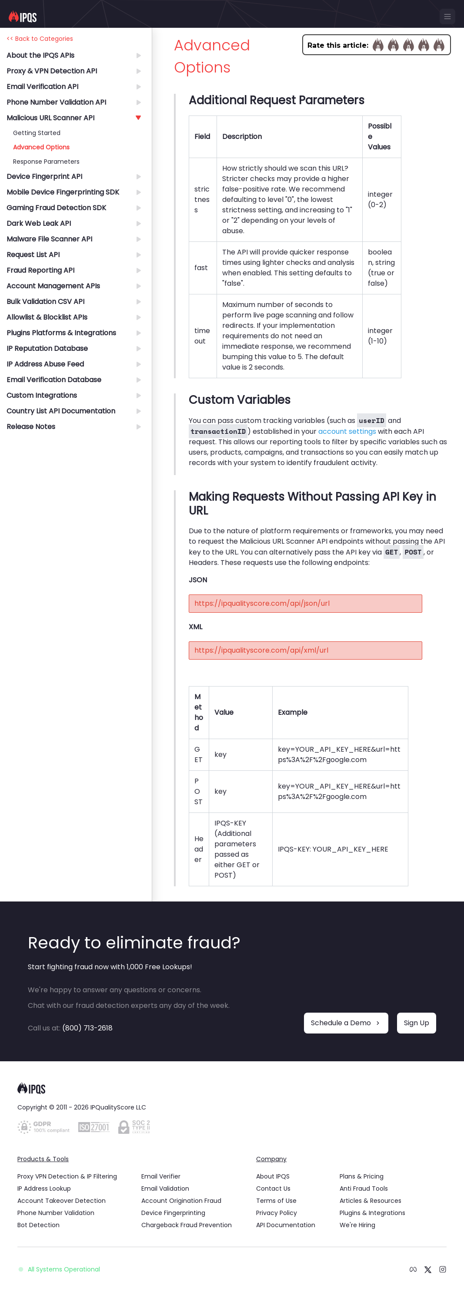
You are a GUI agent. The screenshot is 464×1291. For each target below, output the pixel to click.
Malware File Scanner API (49, 239)
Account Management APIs (53, 286)
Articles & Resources (370, 1200)
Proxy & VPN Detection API (52, 71)
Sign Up (416, 1023)
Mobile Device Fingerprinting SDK (63, 192)
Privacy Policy (276, 1212)
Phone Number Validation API (56, 102)
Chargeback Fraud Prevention (186, 1225)
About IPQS (273, 1176)
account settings (347, 431)
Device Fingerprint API (44, 177)
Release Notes (31, 427)
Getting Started (36, 133)
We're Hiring (357, 1225)
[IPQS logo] (23, 16)
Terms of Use (276, 1200)
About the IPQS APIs (40, 55)
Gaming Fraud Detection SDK (56, 208)
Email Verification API (42, 87)
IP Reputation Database (47, 348)
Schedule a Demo (346, 1023)
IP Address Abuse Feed (45, 364)
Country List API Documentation (61, 411)
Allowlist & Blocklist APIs (47, 317)
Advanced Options (41, 147)
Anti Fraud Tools (364, 1188)
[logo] (232, 1088)
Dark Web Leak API (39, 223)
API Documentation (285, 1225)
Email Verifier (160, 1176)
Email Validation (165, 1188)
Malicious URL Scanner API (50, 118)
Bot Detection (38, 1225)
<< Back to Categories (40, 38)
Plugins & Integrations (372, 1212)
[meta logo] (413, 1269)
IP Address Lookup (44, 1188)
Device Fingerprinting (173, 1212)
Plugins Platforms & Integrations (61, 333)
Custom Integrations (42, 395)
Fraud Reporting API (40, 270)
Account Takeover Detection (61, 1200)
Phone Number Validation (55, 1212)
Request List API (33, 255)
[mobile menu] (447, 16)
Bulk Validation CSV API (45, 302)
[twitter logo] (428, 1269)
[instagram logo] (443, 1269)
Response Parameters (46, 161)
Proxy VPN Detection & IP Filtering (67, 1176)
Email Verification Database (54, 380)
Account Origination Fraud (181, 1200)
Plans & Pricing (362, 1176)
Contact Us (273, 1188)
